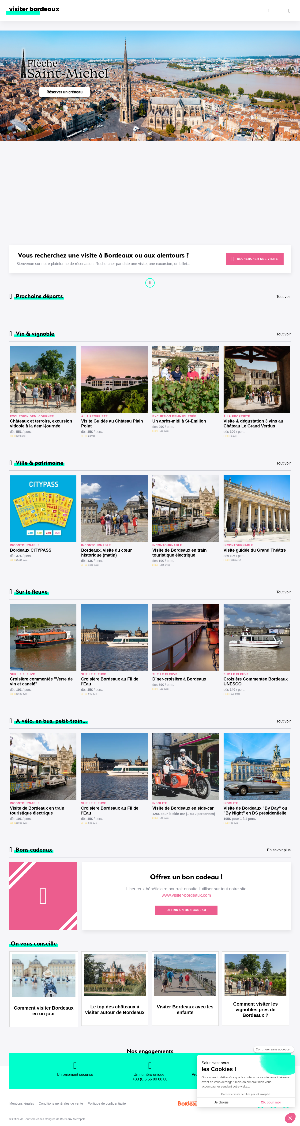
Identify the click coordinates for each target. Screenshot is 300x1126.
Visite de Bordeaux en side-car (183, 808)
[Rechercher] (268, 10)
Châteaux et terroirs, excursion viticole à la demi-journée (41, 423)
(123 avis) (164, 689)
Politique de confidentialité (107, 1103)
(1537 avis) (92, 565)
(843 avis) (92, 693)
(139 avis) (235, 693)
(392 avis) (21, 435)
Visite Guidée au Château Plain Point (112, 423)
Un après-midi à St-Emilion (179, 421)
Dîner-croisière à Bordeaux (179, 679)
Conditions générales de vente (61, 1103)
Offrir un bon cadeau (186, 910)
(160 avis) (164, 431)
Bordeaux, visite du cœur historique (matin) (106, 552)
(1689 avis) (21, 693)
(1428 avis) (235, 560)
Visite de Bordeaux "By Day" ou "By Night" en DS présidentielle (255, 810)
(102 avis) (164, 818)
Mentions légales (21, 1103)
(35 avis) (234, 823)
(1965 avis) (164, 565)
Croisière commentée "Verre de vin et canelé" (41, 681)
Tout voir (284, 297)
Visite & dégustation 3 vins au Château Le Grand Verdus (253, 423)
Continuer (150, 283)
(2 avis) (91, 435)
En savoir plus (279, 850)
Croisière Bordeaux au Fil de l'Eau (109, 681)
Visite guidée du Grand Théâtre (255, 550)
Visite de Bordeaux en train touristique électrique (179, 552)
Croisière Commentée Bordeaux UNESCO (256, 681)
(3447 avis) (21, 560)
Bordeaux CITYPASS (31, 550)
